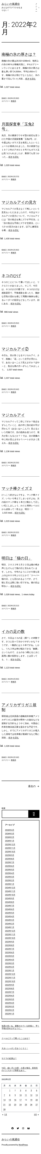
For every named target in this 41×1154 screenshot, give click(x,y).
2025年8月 (9, 859)
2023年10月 (10, 938)
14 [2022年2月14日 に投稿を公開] (4, 1100)
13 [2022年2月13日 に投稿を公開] (37, 1095)
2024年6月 (9, 909)
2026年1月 (9, 841)
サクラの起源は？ (9, 1058)
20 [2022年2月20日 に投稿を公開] (37, 1100)
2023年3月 (9, 963)
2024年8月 (9, 902)
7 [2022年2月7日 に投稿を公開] (4, 1095)
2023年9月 (9, 942)
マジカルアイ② (15, 349)
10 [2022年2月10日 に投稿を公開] (20, 1095)
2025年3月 (9, 877)
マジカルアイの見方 (19, 202)
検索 (3, 808)
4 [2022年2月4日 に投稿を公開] (25, 1090)
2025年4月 (9, 873)
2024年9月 (9, 898)
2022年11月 (10, 978)
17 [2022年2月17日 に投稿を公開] (20, 1100)
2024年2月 (9, 924)
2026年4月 (9, 830)
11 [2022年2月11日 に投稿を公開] (26, 1095)
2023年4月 (9, 960)
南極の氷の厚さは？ (19, 54)
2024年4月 (9, 916)
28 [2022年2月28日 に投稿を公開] (4, 1109)
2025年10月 (10, 852)
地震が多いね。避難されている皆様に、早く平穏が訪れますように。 (20, 1027)
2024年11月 (10, 891)
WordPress (23, 1145)
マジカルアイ (13, 415)
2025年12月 (10, 844)
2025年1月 (9, 884)
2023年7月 (9, 949)
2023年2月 (9, 967)
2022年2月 (9, 1010)
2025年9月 (9, 855)
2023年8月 (9, 945)
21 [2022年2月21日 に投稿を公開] (4, 1105)
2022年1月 (9, 1014)
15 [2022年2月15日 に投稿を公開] (10, 1100)
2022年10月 (10, 981)
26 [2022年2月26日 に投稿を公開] (31, 1105)
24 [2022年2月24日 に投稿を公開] (20, 1105)
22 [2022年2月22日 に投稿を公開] (10, 1105)
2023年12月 (10, 931)
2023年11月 (10, 934)
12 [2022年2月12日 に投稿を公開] (31, 1095)
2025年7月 (9, 862)
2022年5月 (9, 999)
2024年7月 (9, 906)
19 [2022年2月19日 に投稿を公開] (31, 1100)
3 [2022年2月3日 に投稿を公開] (20, 1090)
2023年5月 (9, 956)
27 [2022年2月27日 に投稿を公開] (37, 1105)
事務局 (13, 101)
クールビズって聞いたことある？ (16, 1038)
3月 (36, 1114)
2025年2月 (9, 880)
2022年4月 (9, 1003)
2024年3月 (9, 920)
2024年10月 (10, 895)
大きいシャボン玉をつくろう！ (15, 1048)
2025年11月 (10, 848)
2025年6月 (9, 866)
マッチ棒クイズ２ (17, 488)
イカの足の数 (13, 631)
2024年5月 (9, 913)
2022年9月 (9, 985)
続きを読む (30, 79)
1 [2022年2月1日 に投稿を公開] (9, 1090)
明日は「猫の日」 (17, 558)
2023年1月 (9, 970)
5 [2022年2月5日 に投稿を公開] (31, 1090)
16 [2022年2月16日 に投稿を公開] (15, 1100)
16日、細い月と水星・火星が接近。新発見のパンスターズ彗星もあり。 (20, 1069)
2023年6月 (9, 952)
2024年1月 (9, 927)
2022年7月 (9, 992)
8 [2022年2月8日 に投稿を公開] (9, 1095)
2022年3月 (9, 1006)
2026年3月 (9, 833)
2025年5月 (9, 870)
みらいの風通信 (11, 4)
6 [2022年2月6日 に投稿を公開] (36, 1090)
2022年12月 (10, 974)
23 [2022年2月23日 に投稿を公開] (15, 1105)
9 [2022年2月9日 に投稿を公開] (15, 1095)
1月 (4, 1114)
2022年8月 (9, 988)
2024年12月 (10, 888)
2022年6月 (9, 996)
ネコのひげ (11, 275)
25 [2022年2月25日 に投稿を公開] (26, 1105)
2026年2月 (9, 837)
